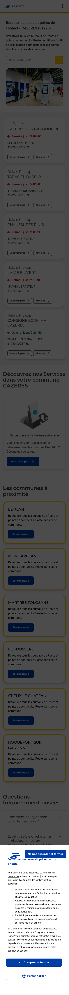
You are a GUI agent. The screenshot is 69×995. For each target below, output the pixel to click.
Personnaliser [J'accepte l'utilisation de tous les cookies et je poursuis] (36, 976)
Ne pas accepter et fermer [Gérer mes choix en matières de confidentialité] (45, 854)
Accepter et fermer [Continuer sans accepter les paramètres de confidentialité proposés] (36, 962)
